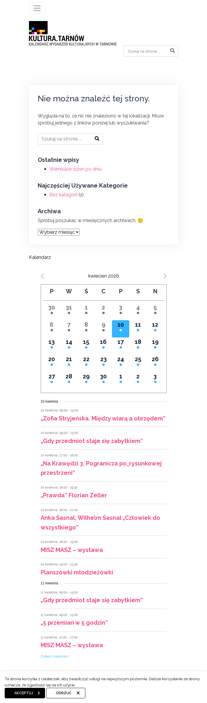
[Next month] (165, 276)
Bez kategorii (63, 195)
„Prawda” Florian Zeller (74, 495)
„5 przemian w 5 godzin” (74, 622)
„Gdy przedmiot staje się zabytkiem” (92, 440)
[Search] (151, 51)
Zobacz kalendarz (55, 656)
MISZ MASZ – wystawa (72, 549)
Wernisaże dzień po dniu (75, 169)
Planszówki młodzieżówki (77, 572)
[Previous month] (42, 276)
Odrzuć (63, 693)
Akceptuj (23, 693)
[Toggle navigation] (37, 8)
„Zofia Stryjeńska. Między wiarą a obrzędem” (103, 418)
